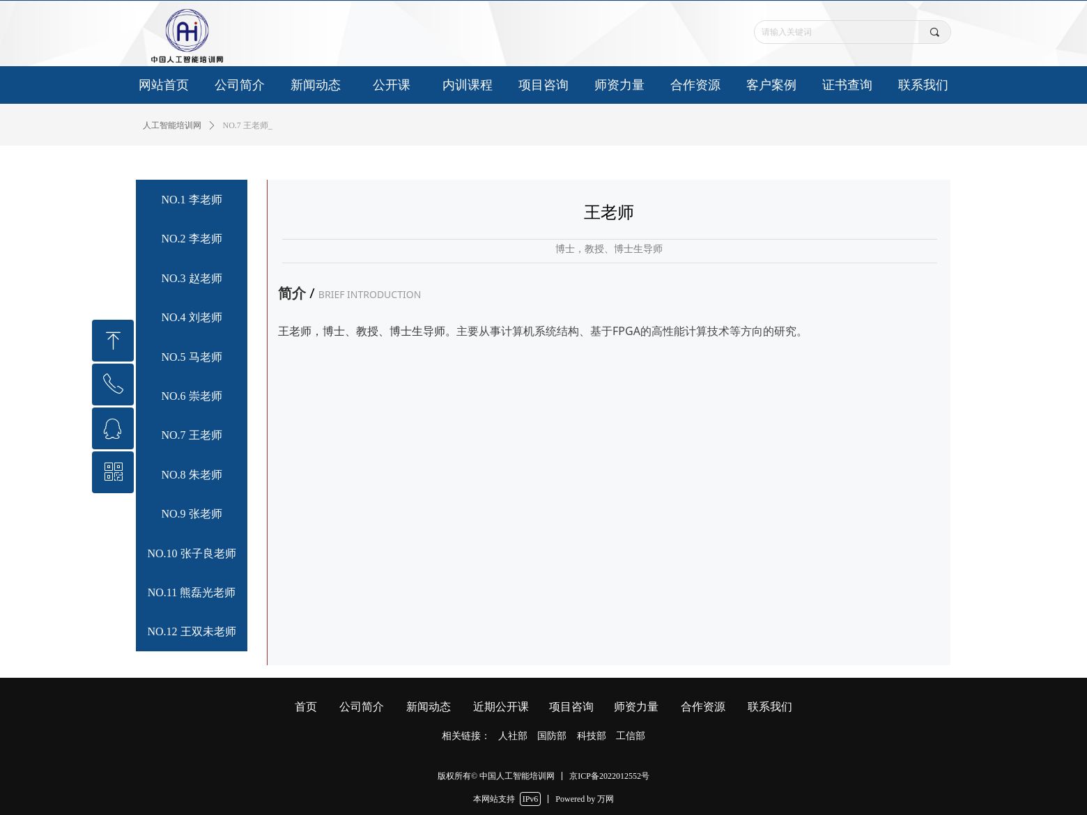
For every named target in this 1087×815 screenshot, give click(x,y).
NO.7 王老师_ (247, 125)
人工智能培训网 (172, 125)
